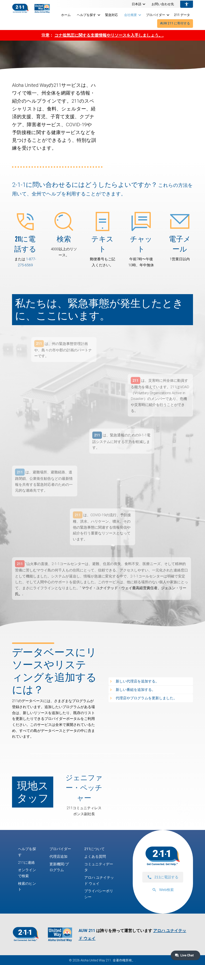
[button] (144, 4)
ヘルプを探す (86, 15)
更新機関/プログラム (59, 867)
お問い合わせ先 (163, 4)
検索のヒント (27, 886)
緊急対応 (111, 15)
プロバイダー (155, 15)
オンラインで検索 (27, 873)
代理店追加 (58, 856)
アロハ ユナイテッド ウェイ (99, 880)
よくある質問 (95, 856)
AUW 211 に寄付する (175, 23)
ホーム (66, 15)
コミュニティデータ (98, 867)
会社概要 (130, 15)
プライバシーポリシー (98, 894)
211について (94, 849)
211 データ (182, 15)
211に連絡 (26, 862)
